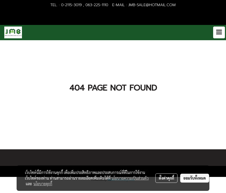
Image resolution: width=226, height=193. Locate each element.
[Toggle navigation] (219, 32)
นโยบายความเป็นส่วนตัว (130, 178)
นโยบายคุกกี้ (42, 183)
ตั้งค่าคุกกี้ (166, 178)
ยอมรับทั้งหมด (194, 178)
